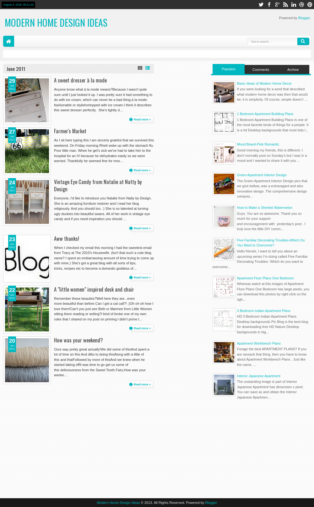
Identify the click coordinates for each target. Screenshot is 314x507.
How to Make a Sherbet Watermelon (265, 207)
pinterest (310, 4)
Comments (260, 69)
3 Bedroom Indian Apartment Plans (264, 311)
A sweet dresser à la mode (80, 80)
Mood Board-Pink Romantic (258, 144)
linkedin (294, 4)
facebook (269, 4)
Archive (293, 69)
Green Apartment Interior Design (262, 175)
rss (285, 4)
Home (8, 41)
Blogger (304, 18)
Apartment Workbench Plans (259, 343)
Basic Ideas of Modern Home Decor (264, 83)
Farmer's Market (70, 131)
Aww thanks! (66, 238)
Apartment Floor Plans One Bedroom (265, 278)
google (277, 4)
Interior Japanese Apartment (258, 376)
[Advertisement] (261, 447)
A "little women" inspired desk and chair (94, 289)
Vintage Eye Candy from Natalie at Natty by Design (98, 185)
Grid (140, 68)
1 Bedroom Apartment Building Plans (265, 114)
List (147, 68)
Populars (228, 69)
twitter (261, 4)
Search (303, 41)
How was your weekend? (78, 340)
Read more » (142, 119)
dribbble (302, 4)
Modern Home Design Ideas (56, 22)
